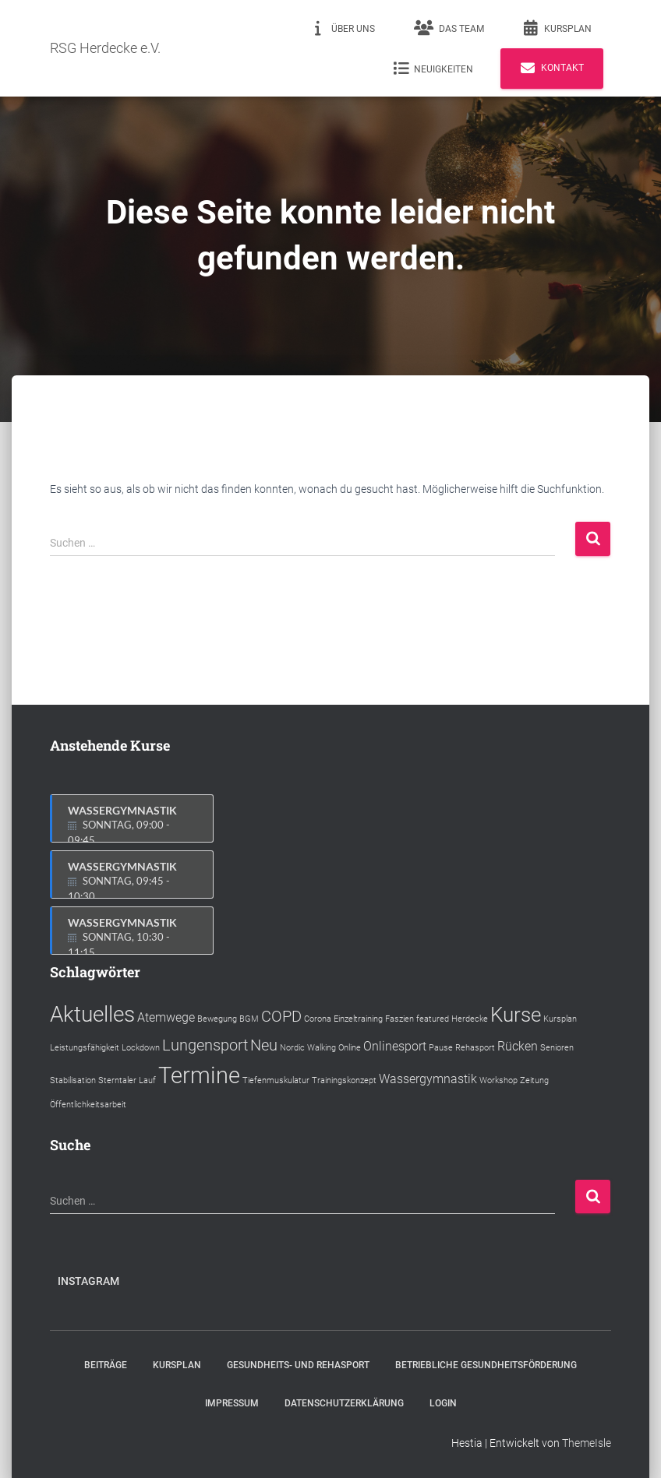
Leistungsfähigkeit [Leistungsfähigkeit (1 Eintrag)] (84, 1048)
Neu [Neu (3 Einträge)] (263, 1045)
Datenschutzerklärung (344, 1403)
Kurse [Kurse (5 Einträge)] (515, 1014)
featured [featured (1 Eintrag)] (432, 1019)
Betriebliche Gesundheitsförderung (486, 1365)
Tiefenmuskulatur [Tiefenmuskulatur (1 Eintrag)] (275, 1080)
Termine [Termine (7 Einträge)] (199, 1075)
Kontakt (552, 69)
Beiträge (105, 1365)
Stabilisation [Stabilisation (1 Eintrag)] (73, 1080)
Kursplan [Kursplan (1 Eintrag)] (560, 1019)
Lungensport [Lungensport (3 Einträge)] (205, 1045)
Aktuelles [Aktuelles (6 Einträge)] (92, 1014)
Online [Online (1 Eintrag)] (349, 1048)
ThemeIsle (586, 1443)
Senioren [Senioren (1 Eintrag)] (557, 1048)
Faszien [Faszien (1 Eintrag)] (399, 1019)
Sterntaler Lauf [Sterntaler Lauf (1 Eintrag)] (127, 1080)
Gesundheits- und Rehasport (298, 1365)
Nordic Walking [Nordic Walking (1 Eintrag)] (308, 1048)
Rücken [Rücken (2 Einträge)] (517, 1046)
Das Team (449, 28)
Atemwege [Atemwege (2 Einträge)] (166, 1017)
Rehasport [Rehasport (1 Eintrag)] (475, 1048)
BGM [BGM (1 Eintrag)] (249, 1019)
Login (443, 1403)
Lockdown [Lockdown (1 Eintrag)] (141, 1048)
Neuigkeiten (433, 68)
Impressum (232, 1403)
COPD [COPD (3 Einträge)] (281, 1016)
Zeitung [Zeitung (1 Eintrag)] (534, 1080)
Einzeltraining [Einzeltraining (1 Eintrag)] (358, 1019)
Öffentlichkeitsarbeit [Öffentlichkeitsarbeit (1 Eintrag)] (88, 1105)
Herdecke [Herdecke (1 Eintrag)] (469, 1019)
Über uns (342, 28)
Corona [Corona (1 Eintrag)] (317, 1019)
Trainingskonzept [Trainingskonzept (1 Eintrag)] (344, 1080)
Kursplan (557, 28)
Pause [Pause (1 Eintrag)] (441, 1048)
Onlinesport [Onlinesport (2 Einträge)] (394, 1046)
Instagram (88, 1281)
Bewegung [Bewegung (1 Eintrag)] (217, 1019)
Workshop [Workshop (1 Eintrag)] (498, 1080)
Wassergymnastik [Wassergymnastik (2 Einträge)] (428, 1079)
